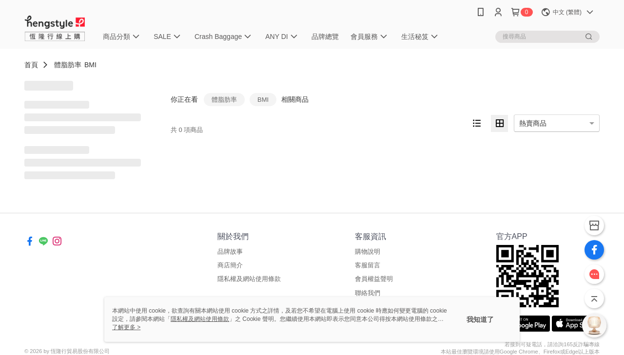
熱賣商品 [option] (532, 123)
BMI (90, 65)
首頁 (31, 65)
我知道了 (480, 319)
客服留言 (367, 265)
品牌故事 (230, 251)
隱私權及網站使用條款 (249, 278)
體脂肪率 (67, 65)
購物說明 (367, 251)
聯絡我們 (367, 293)
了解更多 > (126, 327)
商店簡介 (230, 265)
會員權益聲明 (374, 278)
